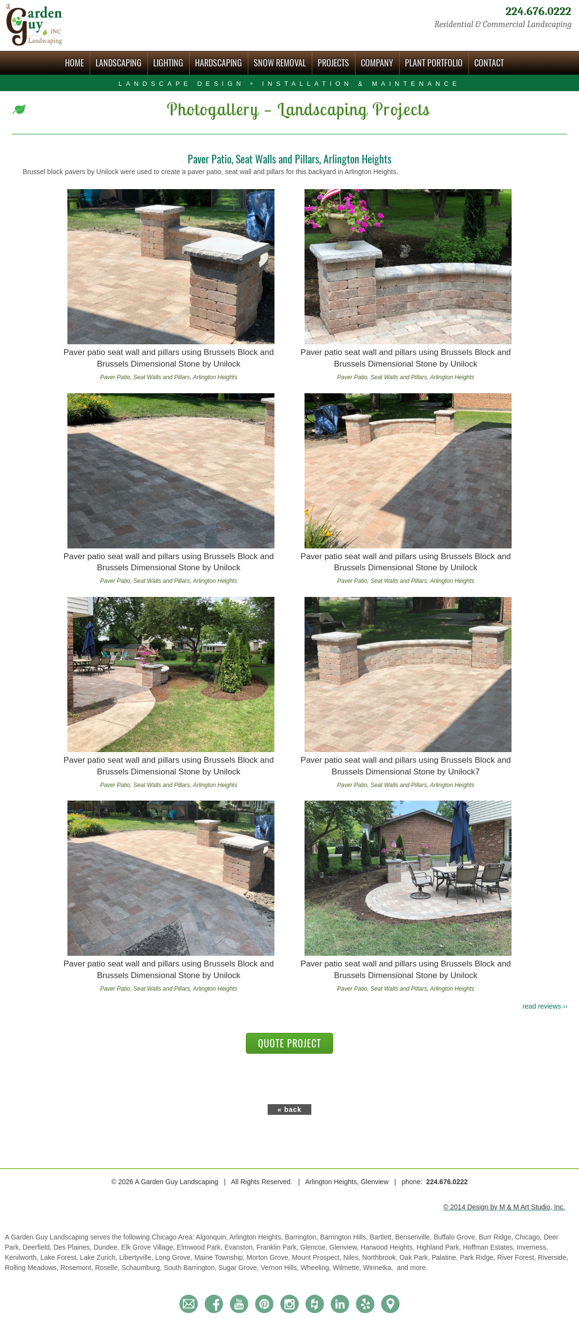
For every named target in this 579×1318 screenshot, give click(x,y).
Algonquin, (212, 1237)
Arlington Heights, (257, 1237)
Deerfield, (38, 1247)
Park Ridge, (478, 1257)
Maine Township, (220, 1257)
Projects (333, 63)
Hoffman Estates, (489, 1247)
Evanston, (241, 1247)
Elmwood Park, (201, 1247)
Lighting (168, 63)
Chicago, (529, 1237)
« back (289, 1109)
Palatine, (446, 1257)
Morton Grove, (269, 1257)
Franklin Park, (278, 1247)
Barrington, (302, 1237)
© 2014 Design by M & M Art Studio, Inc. (504, 1207)
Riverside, (553, 1257)
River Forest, (517, 1257)
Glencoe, (314, 1247)
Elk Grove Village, (149, 1247)
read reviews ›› (545, 1006)
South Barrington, (191, 1267)
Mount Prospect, (317, 1257)
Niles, (352, 1257)
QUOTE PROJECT (289, 1043)
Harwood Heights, (389, 1247)
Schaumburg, (142, 1267)
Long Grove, (174, 1257)
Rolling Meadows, (32, 1267)
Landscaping (119, 63)
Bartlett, (382, 1237)
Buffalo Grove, (456, 1237)
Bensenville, (414, 1237)
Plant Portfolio (434, 63)
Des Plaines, (73, 1247)
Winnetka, (379, 1267)
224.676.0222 (538, 11)
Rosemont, (77, 1267)
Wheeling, (317, 1267)
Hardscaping (218, 63)
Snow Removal (280, 63)
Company (377, 63)
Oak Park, (416, 1257)
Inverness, (532, 1247)
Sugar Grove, (239, 1267)
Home (74, 63)
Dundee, (107, 1247)
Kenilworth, (22, 1257)
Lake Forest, (60, 1257)
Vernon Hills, (281, 1267)
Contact (489, 63)
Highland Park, (440, 1247)
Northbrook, (381, 1257)
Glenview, (345, 1247)
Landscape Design (289, 83)
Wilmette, (348, 1267)
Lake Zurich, (99, 1257)
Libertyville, (137, 1257)
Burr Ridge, (497, 1237)
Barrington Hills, (345, 1237)
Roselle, (108, 1267)
